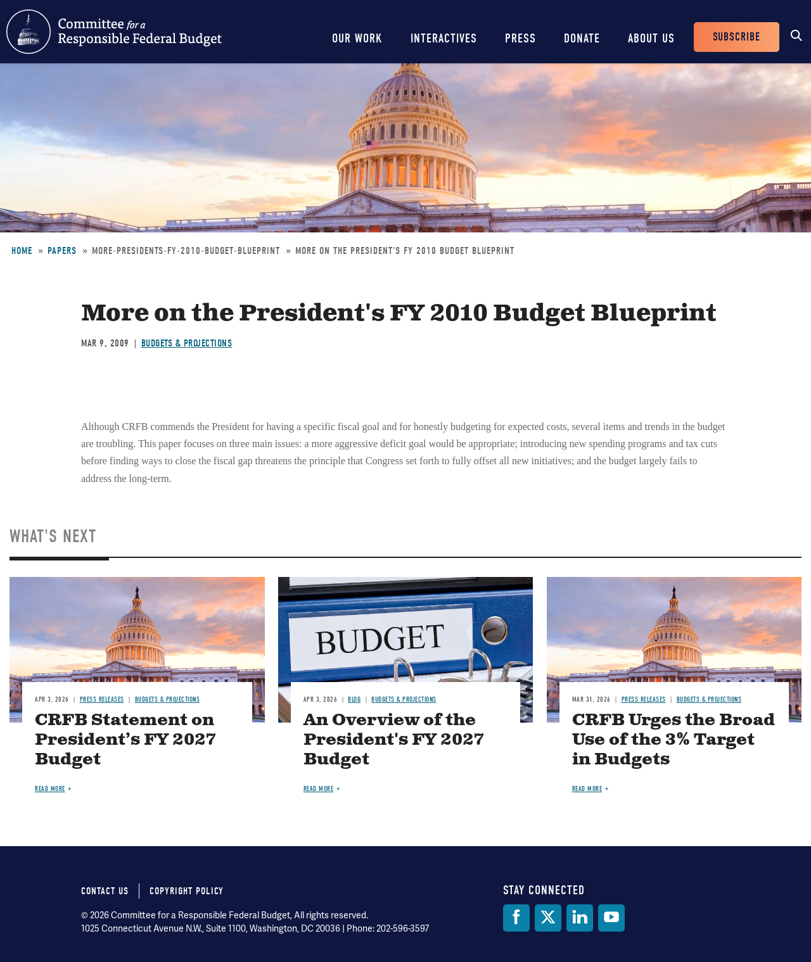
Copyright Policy (187, 891)
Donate (582, 38)
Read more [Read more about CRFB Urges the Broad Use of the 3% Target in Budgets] (587, 789)
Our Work (357, 38)
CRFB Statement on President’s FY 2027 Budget (125, 740)
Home (21, 250)
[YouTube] (611, 918)
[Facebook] (516, 918)
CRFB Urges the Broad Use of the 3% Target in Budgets (673, 740)
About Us (651, 38)
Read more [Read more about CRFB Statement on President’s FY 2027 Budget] (50, 789)
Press (520, 38)
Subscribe (736, 37)
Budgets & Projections (187, 343)
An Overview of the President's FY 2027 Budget (393, 740)
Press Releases (102, 699)
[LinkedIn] (579, 918)
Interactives (444, 38)
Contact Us (105, 891)
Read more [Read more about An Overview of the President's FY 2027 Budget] (318, 789)
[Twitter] (548, 918)
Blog (354, 699)
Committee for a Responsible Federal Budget (114, 31)
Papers (62, 250)
